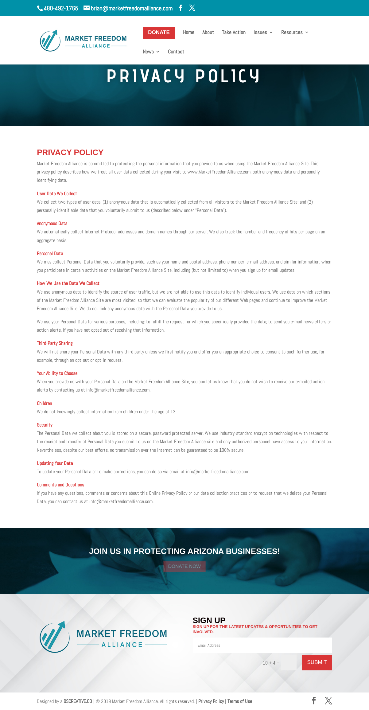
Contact (176, 52)
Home (188, 33)
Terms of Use (239, 701)
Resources (292, 33)
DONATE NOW (184, 566)
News (148, 52)
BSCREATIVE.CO (78, 701)
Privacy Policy (211, 701)
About (208, 33)
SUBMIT (317, 662)
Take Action (234, 33)
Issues (260, 33)
